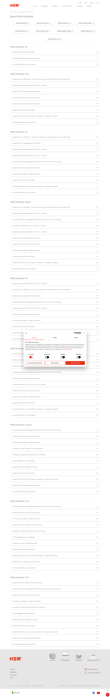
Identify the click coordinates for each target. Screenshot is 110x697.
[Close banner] (84, 333)
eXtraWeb (97, 2)
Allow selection (55, 363)
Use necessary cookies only (35, 363)
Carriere (86, 2)
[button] (77, 2)
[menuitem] (35, 6)
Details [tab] (55, 337)
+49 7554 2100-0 (94, 673)
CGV (11, 685)
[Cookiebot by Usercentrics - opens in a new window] (75, 333)
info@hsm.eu (92, 669)
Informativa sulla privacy (25, 685)
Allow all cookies (75, 363)
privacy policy (68, 349)
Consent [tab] (34, 337)
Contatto (92, 2)
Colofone (16, 685)
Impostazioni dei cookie (37, 685)
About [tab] (76, 337)
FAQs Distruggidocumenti (23, 12)
